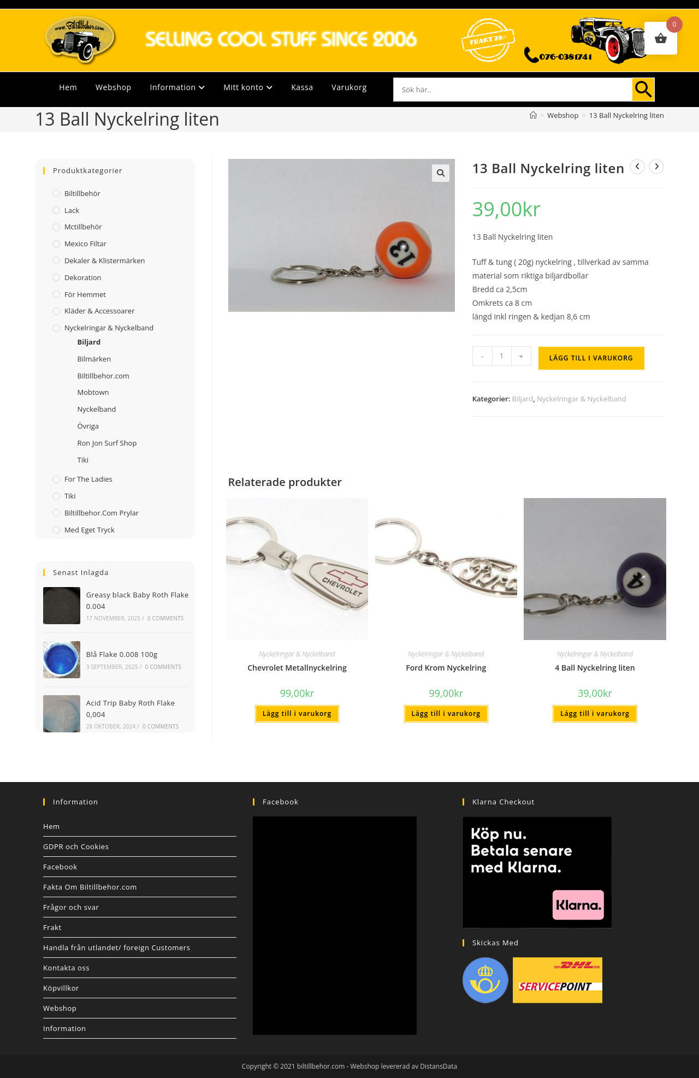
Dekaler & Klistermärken (104, 260)
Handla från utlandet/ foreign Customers (117, 947)
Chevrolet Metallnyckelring (296, 667)
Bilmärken (94, 359)
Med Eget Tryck (89, 530)
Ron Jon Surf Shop (107, 443)
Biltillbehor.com (103, 376)
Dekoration (83, 277)
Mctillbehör (83, 227)
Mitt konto (248, 87)
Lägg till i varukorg (591, 358)
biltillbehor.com (321, 1066)
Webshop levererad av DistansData (404, 1066)
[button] (440, 173)
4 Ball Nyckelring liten (595, 667)
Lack (71, 210)
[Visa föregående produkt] (637, 166)
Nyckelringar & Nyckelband (581, 399)
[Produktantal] (502, 356)
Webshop (114, 87)
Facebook (60, 867)
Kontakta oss (66, 968)
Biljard (523, 399)
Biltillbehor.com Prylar (101, 513)
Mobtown (93, 392)
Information (177, 87)
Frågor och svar (71, 907)
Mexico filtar (85, 243)
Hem (68, 87)
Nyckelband (96, 409)
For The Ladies (88, 479)
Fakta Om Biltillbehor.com (90, 887)
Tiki (82, 460)
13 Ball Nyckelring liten (626, 115)
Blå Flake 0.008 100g (122, 654)
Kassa (302, 87)
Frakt (52, 927)
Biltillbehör (82, 193)
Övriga (87, 426)
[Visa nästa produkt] (656, 166)
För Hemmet (85, 294)
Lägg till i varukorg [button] (297, 713)
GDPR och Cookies (76, 846)
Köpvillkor (61, 988)
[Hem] (533, 115)
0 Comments (165, 618)
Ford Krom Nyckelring (446, 667)
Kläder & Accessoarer (99, 311)
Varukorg (348, 87)
